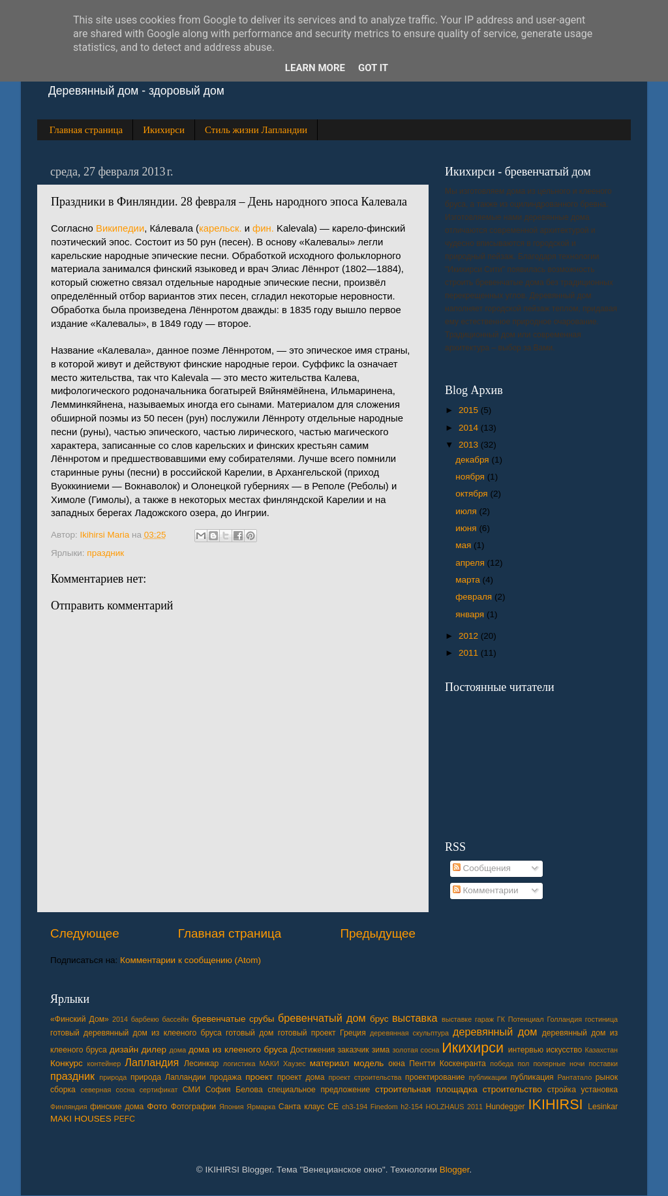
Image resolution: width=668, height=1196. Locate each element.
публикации (488, 1077)
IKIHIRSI (555, 1104)
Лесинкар (201, 1063)
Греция (353, 1032)
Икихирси (164, 130)
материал (329, 1063)
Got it (373, 68)
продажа (226, 1077)
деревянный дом (495, 1031)
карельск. (220, 228)
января (471, 614)
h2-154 (412, 1107)
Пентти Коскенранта (447, 1063)
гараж (484, 1019)
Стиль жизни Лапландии (256, 130)
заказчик (353, 1049)
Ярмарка (261, 1107)
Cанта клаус (302, 1106)
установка (599, 1089)
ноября (471, 477)
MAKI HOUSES (81, 1119)
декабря (473, 460)
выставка (415, 1018)
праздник (105, 553)
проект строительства (364, 1077)
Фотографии (193, 1106)
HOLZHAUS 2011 (454, 1107)
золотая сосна (415, 1050)
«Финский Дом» (79, 1019)
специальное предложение (318, 1089)
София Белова (234, 1089)
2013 (470, 445)
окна (396, 1063)
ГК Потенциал (520, 1019)
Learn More (315, 68)
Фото (157, 1106)
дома (177, 1050)
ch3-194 (354, 1107)
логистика (239, 1063)
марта (468, 580)
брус (379, 1019)
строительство (512, 1089)
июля (467, 511)
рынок (607, 1077)
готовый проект (307, 1032)
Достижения (312, 1049)
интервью (525, 1049)
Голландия (564, 1019)
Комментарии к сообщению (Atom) (190, 960)
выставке (457, 1019)
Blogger (455, 1169)
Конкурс (66, 1063)
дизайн (124, 1049)
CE (333, 1106)
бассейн (175, 1019)
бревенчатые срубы (233, 1019)
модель (369, 1063)
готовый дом (249, 1032)
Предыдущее (378, 933)
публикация (532, 1077)
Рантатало (575, 1077)
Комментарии (486, 890)
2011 (470, 653)
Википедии (120, 228)
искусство (564, 1049)
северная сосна (107, 1090)
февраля (474, 597)
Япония (231, 1107)
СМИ (191, 1089)
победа (501, 1063)
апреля (471, 563)
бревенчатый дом (322, 1018)
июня (467, 528)
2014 (470, 428)
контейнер (104, 1063)
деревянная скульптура (409, 1033)
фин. (263, 228)
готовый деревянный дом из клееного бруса (136, 1032)
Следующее (84, 933)
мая (464, 545)
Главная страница (86, 130)
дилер (154, 1049)
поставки (603, 1063)
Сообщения (482, 868)
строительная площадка (426, 1089)
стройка (561, 1089)
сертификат (159, 1090)
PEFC (124, 1119)
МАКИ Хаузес (283, 1063)
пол (523, 1063)
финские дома (117, 1106)
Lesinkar (603, 1106)
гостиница (601, 1019)
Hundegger (505, 1106)
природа (113, 1077)
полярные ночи (558, 1063)
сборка (63, 1089)
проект (259, 1077)
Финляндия (68, 1107)
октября (472, 493)
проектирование (434, 1077)
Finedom (384, 1107)
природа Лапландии (168, 1077)
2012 (470, 636)
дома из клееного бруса (238, 1049)
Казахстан (601, 1050)
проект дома (301, 1077)
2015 (470, 410)
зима (380, 1049)
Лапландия (152, 1062)
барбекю (145, 1019)
